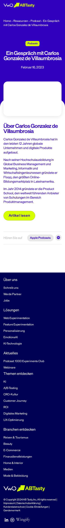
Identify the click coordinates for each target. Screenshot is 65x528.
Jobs (6, 301)
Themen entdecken (18, 373)
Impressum (9, 503)
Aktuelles (10, 353)
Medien (8, 469)
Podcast (35, 21)
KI (4, 382)
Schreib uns (10, 288)
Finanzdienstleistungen (17, 457)
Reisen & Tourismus (15, 437)
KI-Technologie (12, 344)
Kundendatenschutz (13, 507)
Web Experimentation (16, 318)
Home (7, 21)
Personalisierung (14, 331)
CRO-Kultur (10, 394)
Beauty (7, 444)
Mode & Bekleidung (15, 476)
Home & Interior (13, 463)
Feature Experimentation (18, 324)
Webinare (9, 368)
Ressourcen (20, 21)
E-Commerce (11, 450)
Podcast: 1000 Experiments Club (23, 361)
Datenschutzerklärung (28, 503)
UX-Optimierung (13, 420)
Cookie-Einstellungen (37, 507)
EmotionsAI (10, 337)
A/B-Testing (10, 388)
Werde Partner (12, 294)
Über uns (10, 279)
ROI (5, 407)
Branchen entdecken (19, 429)
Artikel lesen (19, 215)
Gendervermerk (11, 510)
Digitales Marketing (15, 414)
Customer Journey (15, 401)
